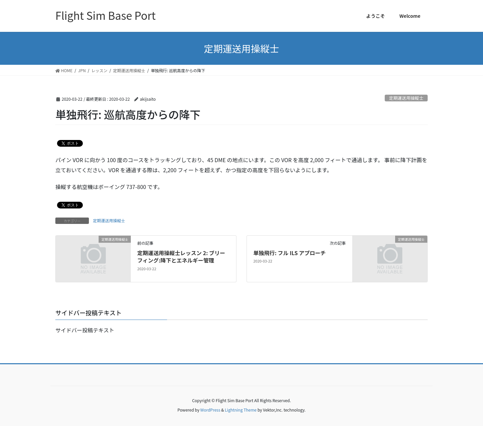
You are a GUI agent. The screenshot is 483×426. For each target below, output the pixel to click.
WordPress (210, 410)
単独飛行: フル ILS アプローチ (289, 253)
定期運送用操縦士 (406, 98)
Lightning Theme (241, 410)
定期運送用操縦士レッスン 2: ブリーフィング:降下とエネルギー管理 (181, 256)
